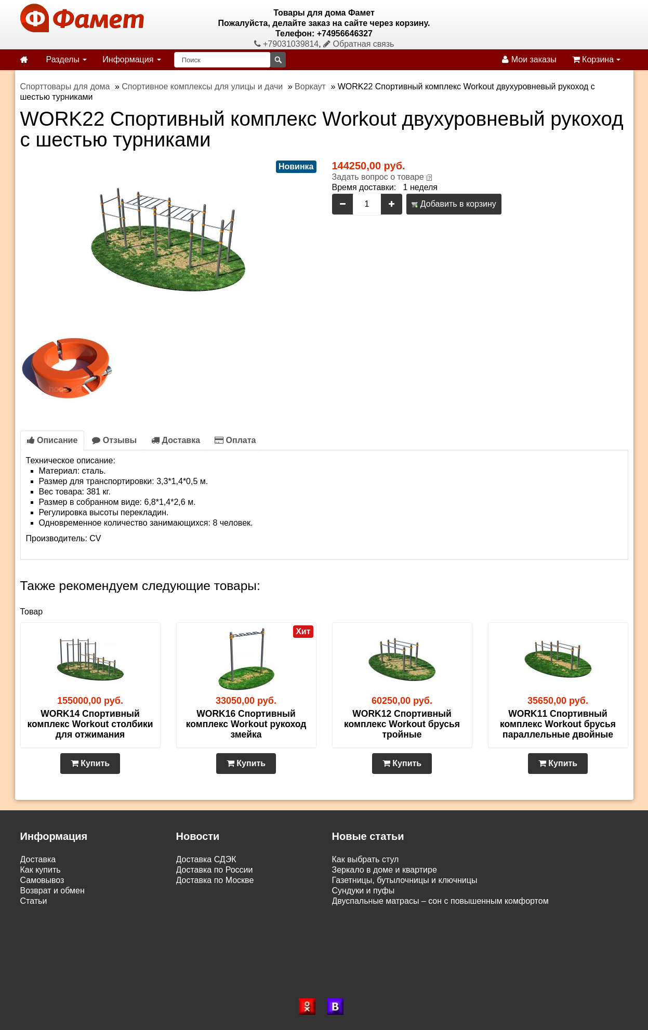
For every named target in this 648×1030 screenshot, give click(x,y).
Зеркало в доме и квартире (384, 869)
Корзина (596, 59)
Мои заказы (529, 59)
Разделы (66, 59)
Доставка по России (214, 869)
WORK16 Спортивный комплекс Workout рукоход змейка (246, 724)
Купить (90, 763)
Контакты (38, 911)
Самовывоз (42, 880)
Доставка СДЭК (206, 859)
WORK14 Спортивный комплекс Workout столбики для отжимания (90, 724)
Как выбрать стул (365, 859)
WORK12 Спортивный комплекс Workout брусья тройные (402, 724)
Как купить (40, 869)
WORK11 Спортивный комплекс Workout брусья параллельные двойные (558, 724)
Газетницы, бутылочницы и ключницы (405, 880)
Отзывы (114, 440)
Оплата (235, 440)
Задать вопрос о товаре (378, 176)
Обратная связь (358, 43)
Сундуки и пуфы (363, 890)
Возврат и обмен (52, 890)
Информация (131, 59)
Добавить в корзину (454, 203)
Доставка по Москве (215, 880)
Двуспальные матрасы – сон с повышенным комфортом (440, 901)
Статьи (33, 901)
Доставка (175, 440)
